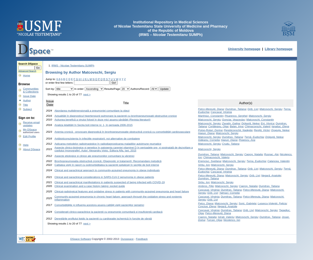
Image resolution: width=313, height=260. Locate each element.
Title (25, 104)
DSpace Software (80, 238)
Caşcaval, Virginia (221, 112)
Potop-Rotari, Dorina (210, 130)
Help (25, 144)
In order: (79, 88)
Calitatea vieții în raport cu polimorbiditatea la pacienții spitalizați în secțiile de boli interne (106, 164)
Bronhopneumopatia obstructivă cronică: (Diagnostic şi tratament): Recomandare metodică (107, 161)
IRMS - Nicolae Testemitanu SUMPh (73, 65)
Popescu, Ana (247, 139)
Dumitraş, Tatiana (235, 109)
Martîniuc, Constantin (210, 115)
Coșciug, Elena (207, 206)
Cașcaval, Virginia (221, 171)
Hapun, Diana (206, 133)
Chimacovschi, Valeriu (216, 157)
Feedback (142, 238)
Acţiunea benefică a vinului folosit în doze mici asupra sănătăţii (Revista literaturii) (102, 119)
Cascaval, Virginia (208, 196)
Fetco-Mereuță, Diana (211, 168)
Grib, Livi (253, 109)
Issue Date (29, 96)
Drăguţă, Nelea (274, 136)
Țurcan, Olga (214, 219)
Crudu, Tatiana (230, 143)
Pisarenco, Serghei (236, 115)
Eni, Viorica (267, 123)
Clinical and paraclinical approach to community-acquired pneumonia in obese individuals (107, 170)
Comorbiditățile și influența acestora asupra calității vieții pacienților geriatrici (99, 205)
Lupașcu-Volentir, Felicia (272, 203)
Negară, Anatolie (271, 175)
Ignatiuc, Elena (280, 126)
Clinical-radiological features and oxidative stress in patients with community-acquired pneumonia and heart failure (121, 191)
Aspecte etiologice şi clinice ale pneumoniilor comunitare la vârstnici (94, 155)
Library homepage (278, 49)
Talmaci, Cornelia (229, 192)
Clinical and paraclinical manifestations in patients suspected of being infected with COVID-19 (109, 182)
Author (27, 100)
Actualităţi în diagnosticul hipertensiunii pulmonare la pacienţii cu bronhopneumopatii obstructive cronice (115, 115)
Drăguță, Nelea (250, 123)
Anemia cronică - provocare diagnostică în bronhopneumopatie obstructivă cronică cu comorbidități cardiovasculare (122, 131)
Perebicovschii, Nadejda (238, 130)
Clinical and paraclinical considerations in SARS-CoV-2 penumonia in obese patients (104, 177)
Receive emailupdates (31, 124)
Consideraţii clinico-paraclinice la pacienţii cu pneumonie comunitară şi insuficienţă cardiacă (108, 211)
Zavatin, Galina (231, 123)
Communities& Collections (31, 90)
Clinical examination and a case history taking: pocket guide (89, 186)
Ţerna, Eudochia (256, 161)
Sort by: (50, 88)
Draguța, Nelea (280, 130)
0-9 (58, 79)
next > (87, 94)
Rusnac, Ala (271, 154)
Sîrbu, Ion (204, 164)
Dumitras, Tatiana (231, 196)
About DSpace (31, 149)
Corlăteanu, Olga (218, 126)
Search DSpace (28, 63)
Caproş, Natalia (253, 154)
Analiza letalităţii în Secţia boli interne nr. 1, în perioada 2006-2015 (93, 125)
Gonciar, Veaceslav (233, 119)
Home (26, 75)
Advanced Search (27, 71)
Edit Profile (29, 136)
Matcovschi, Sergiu (271, 109)
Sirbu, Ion (203, 182)
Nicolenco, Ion (231, 219)
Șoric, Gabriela (247, 203)
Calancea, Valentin (278, 161)
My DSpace (30, 129)
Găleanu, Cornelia (208, 139)
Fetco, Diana (205, 203)
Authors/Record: (140, 88)
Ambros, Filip (206, 186)
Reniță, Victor (262, 130)
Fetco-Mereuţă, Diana (211, 109)
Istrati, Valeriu (226, 217)
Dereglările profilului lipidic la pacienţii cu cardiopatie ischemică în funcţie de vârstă (103, 218)
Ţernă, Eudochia (254, 136)
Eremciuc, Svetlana (209, 161)
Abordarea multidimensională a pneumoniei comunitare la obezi (92, 110)
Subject (27, 109)
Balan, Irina (236, 126)
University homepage (244, 49)
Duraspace (127, 238)
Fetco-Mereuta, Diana (256, 196)
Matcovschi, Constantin (260, 119)
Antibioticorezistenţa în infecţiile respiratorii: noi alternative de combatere (97, 138)
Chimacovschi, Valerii (257, 126)
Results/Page (112, 88)
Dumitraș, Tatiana (208, 178)
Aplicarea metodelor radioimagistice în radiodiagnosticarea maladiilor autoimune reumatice (107, 143)
